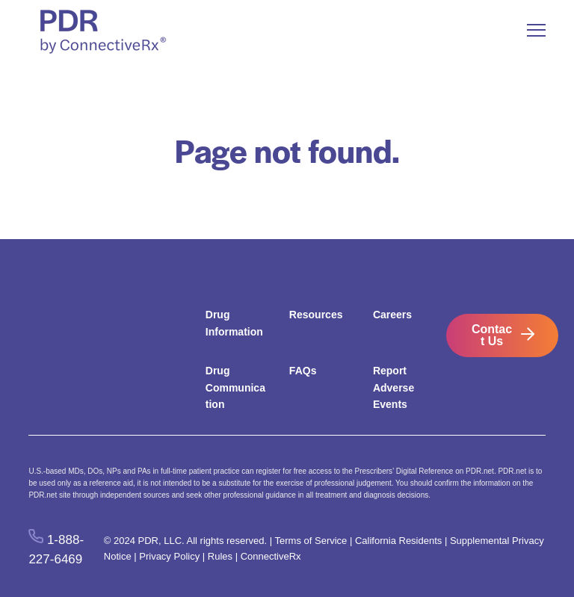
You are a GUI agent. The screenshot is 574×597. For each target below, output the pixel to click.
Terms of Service (311, 540)
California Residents (398, 540)
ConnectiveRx (271, 556)
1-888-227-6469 (56, 549)
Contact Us (492, 335)
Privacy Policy (169, 556)
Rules (220, 556)
